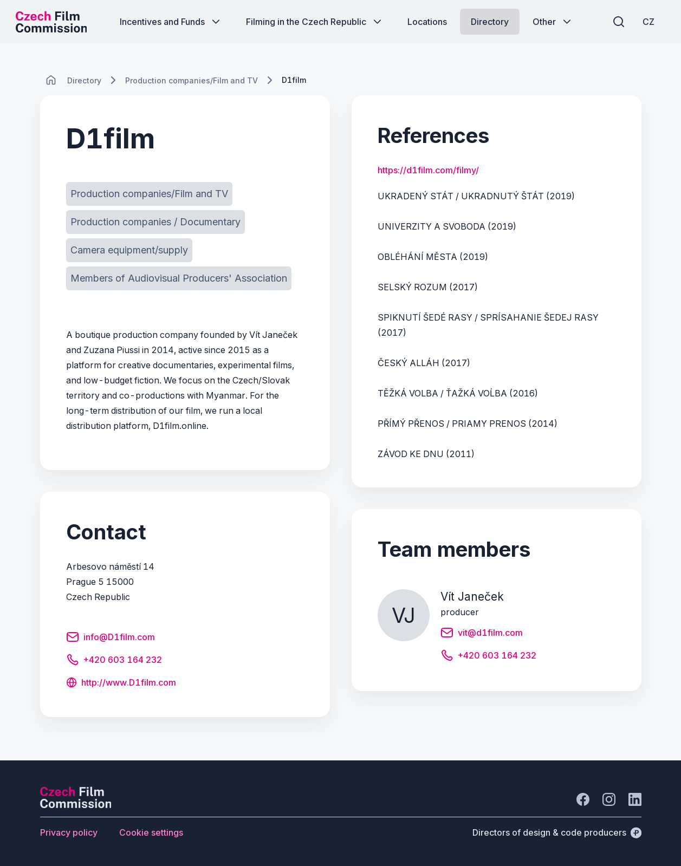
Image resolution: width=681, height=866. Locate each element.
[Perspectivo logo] (76, 804)
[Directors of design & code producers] (556, 832)
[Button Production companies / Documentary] (155, 222)
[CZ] (648, 22)
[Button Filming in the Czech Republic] (314, 22)
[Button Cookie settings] (151, 832)
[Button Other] (553, 22)
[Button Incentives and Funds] (171, 22)
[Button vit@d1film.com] (481, 634)
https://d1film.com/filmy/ (428, 170)
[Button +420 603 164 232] (114, 661)
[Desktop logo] (52, 21)
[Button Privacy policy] (69, 832)
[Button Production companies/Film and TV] (149, 193)
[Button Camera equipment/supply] (129, 250)
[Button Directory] (490, 22)
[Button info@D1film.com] (110, 638)
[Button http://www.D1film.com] (121, 683)
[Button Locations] (427, 22)
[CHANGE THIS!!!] (51, 80)
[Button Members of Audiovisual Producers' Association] (178, 278)
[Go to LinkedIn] (635, 799)
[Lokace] (84, 80)
